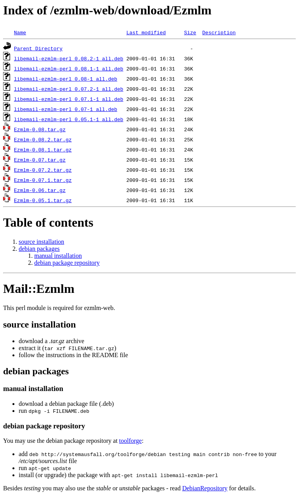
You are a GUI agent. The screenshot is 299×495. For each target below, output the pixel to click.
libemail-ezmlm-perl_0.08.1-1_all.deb (68, 68)
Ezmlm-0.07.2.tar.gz (43, 169)
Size (190, 32)
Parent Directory (38, 48)
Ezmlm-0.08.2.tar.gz (43, 139)
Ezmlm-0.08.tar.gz (40, 129)
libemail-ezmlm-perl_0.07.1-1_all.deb (68, 98)
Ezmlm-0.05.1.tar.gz (43, 200)
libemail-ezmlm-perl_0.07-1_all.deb (65, 109)
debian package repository (67, 262)
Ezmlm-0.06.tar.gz (40, 190)
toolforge (130, 440)
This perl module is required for (58, 308)
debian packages (39, 248)
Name (20, 32)
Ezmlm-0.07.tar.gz (40, 159)
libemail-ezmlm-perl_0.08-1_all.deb (65, 78)
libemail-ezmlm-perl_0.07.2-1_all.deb (68, 88)
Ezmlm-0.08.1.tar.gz (43, 149)
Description (219, 32)
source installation (41, 241)
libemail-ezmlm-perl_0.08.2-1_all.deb (68, 58)
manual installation (58, 255)
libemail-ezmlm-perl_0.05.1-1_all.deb (68, 119)
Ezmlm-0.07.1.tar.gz (43, 179)
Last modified (145, 32)
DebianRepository (204, 488)
